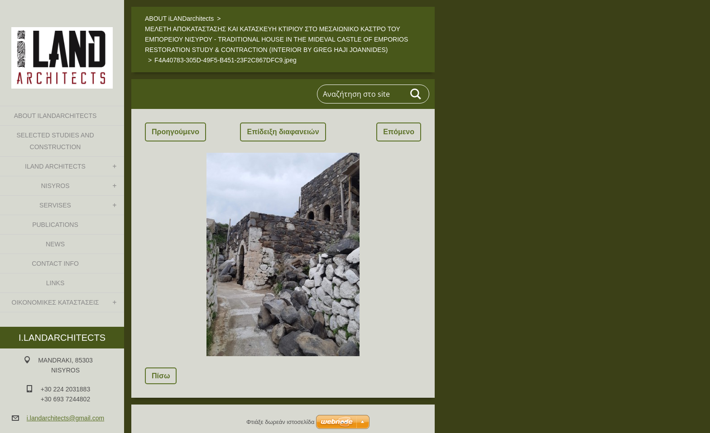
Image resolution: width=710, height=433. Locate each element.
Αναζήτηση (416, 94)
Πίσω (161, 376)
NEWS (55, 244)
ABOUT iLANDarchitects (55, 115)
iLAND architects (55, 166)
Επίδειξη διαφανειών (283, 132)
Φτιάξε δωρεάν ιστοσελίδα (280, 422)
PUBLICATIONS (55, 224)
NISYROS (55, 185)
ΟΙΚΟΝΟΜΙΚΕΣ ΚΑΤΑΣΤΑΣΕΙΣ (55, 302)
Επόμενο (398, 132)
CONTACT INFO (55, 263)
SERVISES (55, 205)
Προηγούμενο (175, 132)
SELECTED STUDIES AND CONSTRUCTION (55, 141)
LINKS (55, 283)
